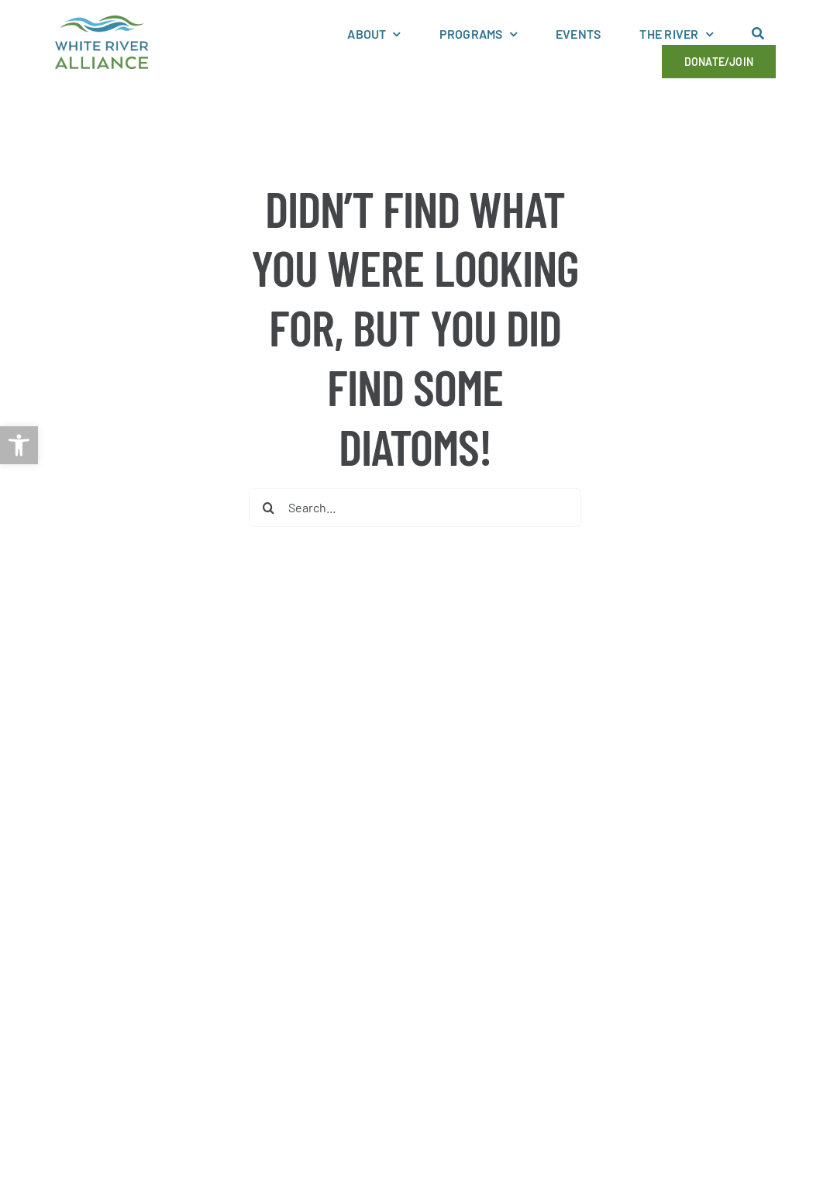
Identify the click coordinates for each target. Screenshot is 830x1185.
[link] (19, 445)
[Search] (268, 507)
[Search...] (414, 507)
